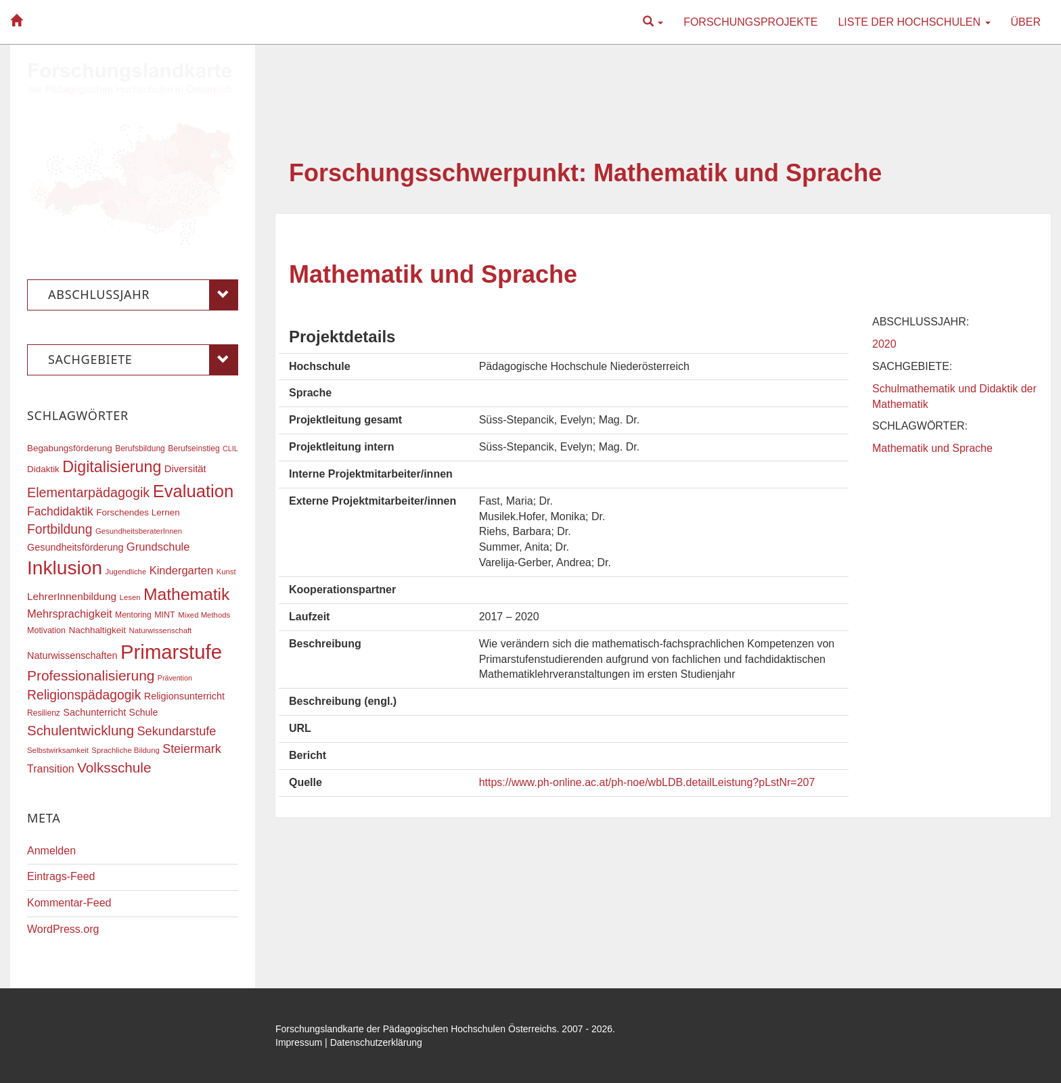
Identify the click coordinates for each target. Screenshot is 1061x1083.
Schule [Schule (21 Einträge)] (143, 712)
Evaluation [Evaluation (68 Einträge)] (193, 491)
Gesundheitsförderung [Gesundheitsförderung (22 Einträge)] (75, 547)
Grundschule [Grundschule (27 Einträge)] (158, 546)
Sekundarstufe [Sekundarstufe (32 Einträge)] (177, 731)
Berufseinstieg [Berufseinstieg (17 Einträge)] (193, 448)
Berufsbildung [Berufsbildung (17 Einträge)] (140, 448)
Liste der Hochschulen (914, 22)
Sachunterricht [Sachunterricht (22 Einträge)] (94, 712)
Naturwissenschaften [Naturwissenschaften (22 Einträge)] (72, 655)
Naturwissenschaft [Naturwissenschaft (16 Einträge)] (160, 630)
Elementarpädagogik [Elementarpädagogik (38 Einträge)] (88, 492)
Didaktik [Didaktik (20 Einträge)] (43, 469)
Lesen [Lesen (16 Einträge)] (130, 597)
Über (1026, 22)
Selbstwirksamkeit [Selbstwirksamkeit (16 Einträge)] (58, 750)
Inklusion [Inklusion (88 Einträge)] (64, 567)
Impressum (298, 1042)
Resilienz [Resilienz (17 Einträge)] (43, 713)
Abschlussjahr (143, 294)
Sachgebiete (143, 359)
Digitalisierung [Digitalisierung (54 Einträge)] (111, 467)
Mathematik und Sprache (433, 274)
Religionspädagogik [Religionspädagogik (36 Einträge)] (84, 695)
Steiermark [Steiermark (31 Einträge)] (191, 749)
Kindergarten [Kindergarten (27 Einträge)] (181, 570)
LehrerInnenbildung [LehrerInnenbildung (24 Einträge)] (71, 596)
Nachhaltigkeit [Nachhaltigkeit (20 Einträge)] (98, 630)
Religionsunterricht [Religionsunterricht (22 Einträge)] (184, 696)
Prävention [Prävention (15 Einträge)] (175, 678)
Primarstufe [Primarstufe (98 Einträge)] (171, 652)
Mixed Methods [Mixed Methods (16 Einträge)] (204, 615)
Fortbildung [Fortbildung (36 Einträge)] (59, 529)
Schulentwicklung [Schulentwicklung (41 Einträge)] (80, 730)
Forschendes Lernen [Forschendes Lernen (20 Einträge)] (137, 512)
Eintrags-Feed (61, 876)
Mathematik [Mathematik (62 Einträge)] (186, 594)
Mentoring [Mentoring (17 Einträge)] (133, 615)
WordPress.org (63, 929)
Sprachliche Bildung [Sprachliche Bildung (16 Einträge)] (125, 750)
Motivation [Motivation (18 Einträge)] (46, 630)
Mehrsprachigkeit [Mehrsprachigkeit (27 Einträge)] (69, 613)
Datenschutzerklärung (376, 1042)
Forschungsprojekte (750, 22)
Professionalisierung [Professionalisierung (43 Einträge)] (90, 675)
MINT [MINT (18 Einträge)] (164, 615)
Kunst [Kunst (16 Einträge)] (226, 572)
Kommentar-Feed (69, 902)
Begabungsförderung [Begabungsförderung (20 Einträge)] (69, 448)
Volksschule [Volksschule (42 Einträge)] (114, 767)
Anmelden (51, 850)
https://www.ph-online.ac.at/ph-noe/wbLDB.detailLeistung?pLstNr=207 (647, 782)
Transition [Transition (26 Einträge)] (50, 768)
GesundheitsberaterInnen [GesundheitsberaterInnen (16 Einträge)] (138, 531)
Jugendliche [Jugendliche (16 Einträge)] (126, 572)
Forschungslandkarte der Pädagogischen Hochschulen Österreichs (416, 1028)
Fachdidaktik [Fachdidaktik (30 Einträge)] (60, 511)
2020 (884, 344)
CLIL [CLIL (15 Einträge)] (230, 448)
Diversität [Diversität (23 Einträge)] (185, 468)
